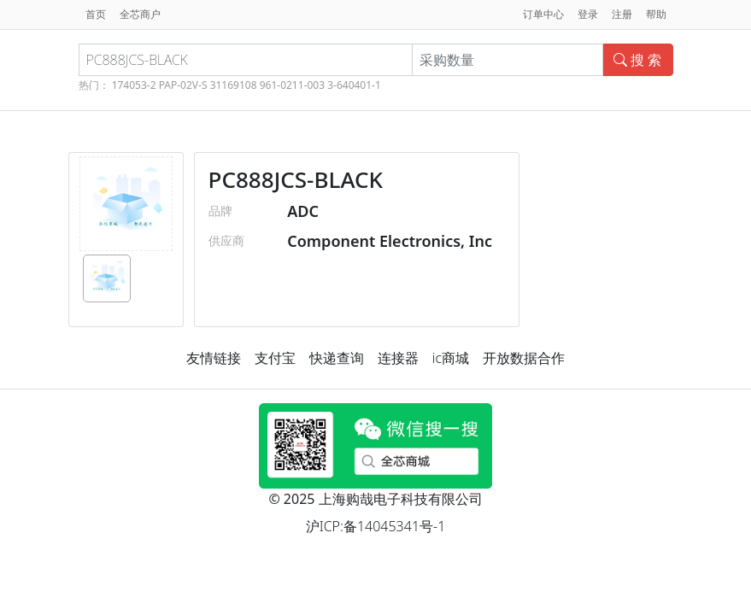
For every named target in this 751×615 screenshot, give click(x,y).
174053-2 (134, 85)
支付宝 (275, 357)
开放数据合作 (524, 357)
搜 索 (637, 60)
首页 (95, 14)
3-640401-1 (354, 85)
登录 (588, 14)
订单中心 (543, 14)
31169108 (233, 85)
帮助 (656, 14)
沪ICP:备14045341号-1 (376, 526)
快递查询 (336, 357)
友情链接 (213, 357)
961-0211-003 (292, 85)
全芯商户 (140, 14)
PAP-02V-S (183, 85)
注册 (622, 14)
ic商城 (450, 357)
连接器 (398, 357)
